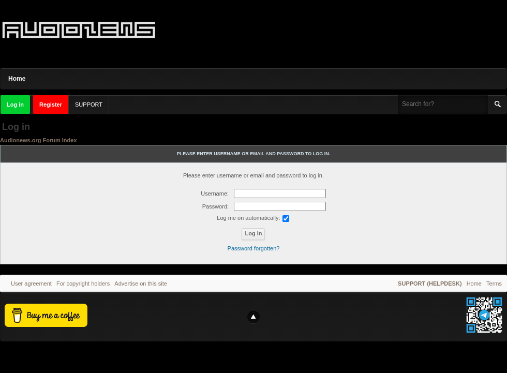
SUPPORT (88, 104)
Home (16, 78)
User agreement (31, 283)
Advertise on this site (140, 283)
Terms (494, 283)
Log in (15, 104)
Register (50, 104)
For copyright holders (83, 283)
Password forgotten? (254, 248)
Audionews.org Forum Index (38, 140)
